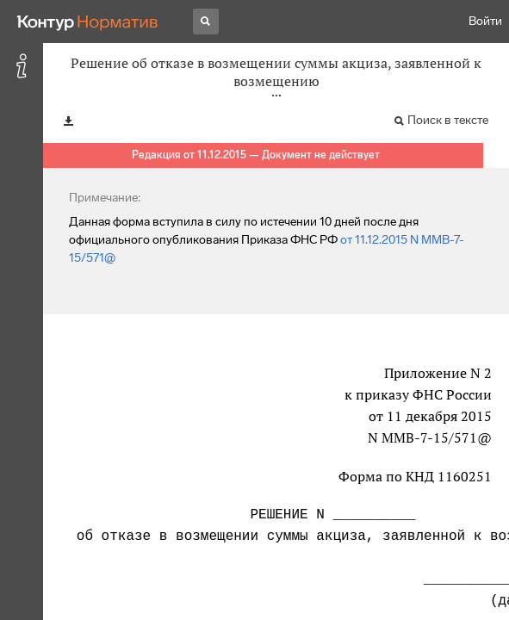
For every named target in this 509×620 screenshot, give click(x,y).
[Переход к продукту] (87, 21)
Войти (485, 21)
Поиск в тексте (447, 120)
